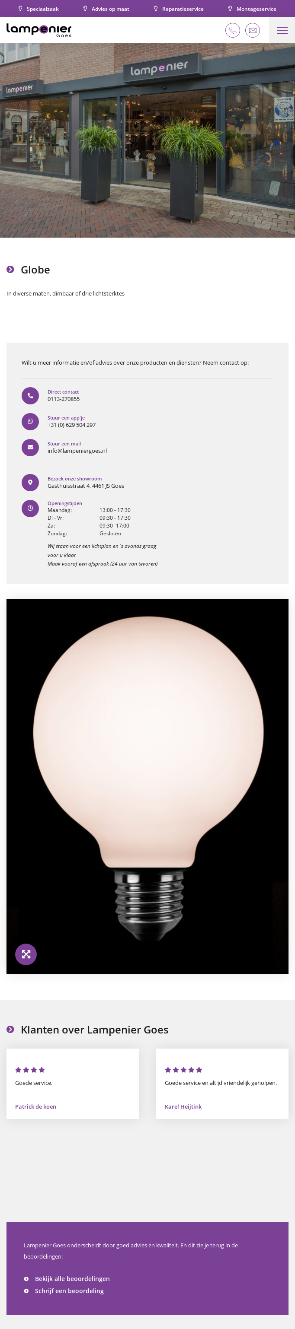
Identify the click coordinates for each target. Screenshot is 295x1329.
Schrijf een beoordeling (69, 1291)
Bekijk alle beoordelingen (72, 1279)
